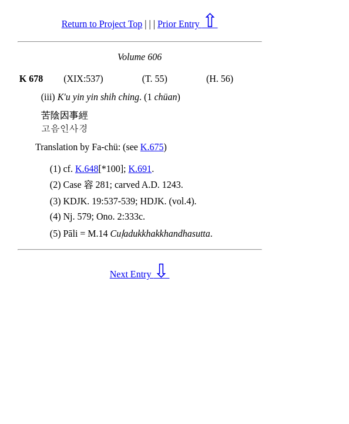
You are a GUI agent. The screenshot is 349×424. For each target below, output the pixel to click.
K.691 (140, 169)
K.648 (87, 169)
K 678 (31, 79)
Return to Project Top (102, 24)
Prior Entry (187, 24)
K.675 (152, 147)
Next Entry (140, 274)
